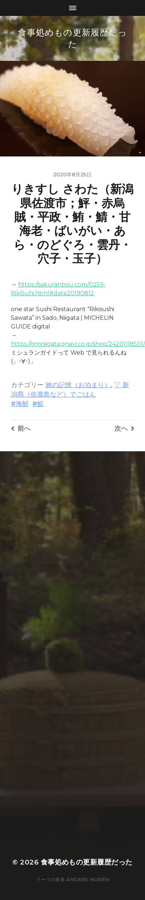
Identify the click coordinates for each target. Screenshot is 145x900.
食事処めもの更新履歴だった (87, 862)
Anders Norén (87, 879)
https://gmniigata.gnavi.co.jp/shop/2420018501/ (78, 343)
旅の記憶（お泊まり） (78, 385)
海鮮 (22, 403)
